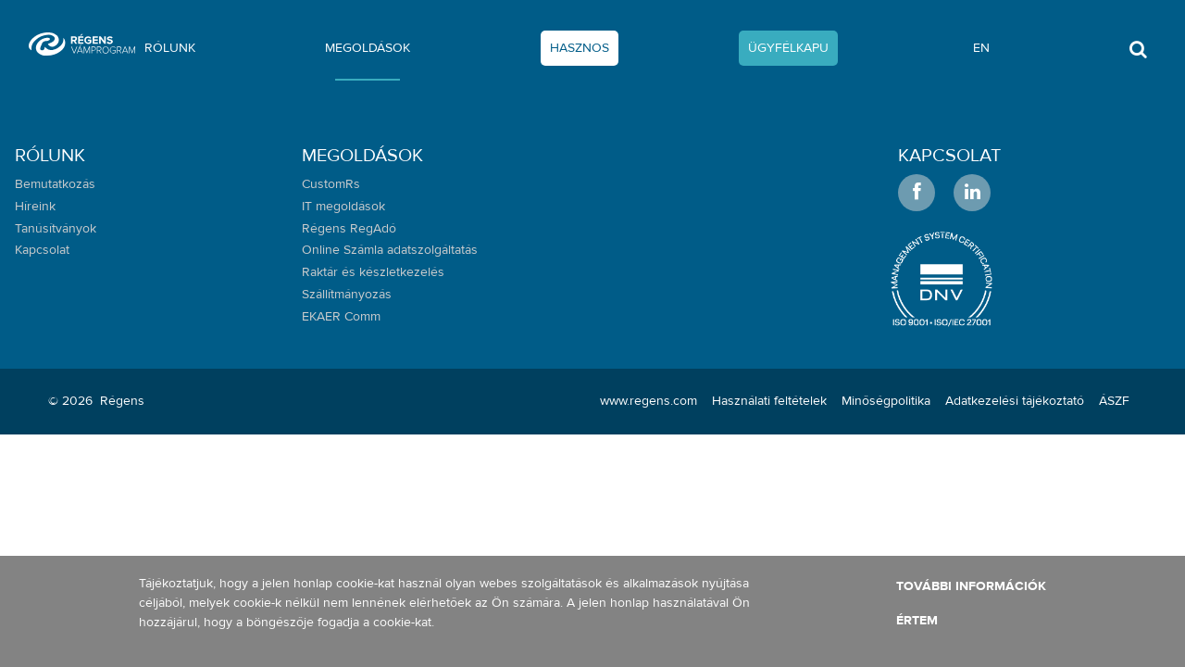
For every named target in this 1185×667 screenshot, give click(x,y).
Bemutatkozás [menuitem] (55, 184)
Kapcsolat (949, 155)
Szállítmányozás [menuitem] (347, 294)
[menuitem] (170, 52)
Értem (917, 620)
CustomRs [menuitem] (331, 184)
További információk (971, 586)
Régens (122, 401)
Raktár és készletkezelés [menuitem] (373, 272)
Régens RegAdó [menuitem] (349, 228)
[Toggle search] (1138, 55)
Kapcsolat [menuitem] (42, 250)
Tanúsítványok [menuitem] (55, 228)
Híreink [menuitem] (35, 206)
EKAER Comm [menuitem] (341, 316)
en (981, 48)
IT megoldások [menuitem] (343, 206)
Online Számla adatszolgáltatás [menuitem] (390, 250)
